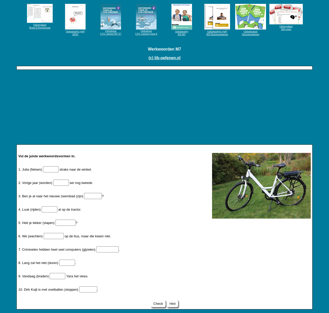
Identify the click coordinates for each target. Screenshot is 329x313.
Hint (172, 304)
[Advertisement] (164, 108)
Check (158, 304)
